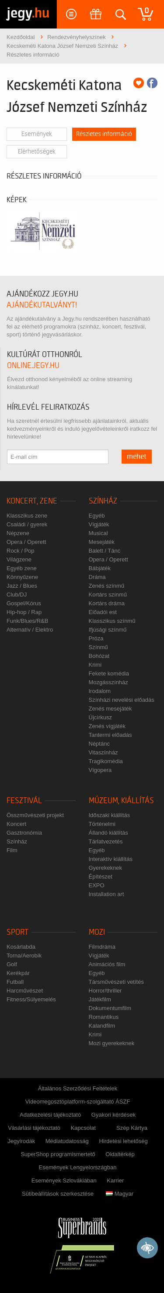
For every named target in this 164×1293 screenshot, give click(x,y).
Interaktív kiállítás (111, 859)
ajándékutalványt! (42, 305)
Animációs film (107, 964)
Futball (15, 982)
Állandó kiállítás (108, 832)
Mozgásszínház (108, 682)
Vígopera (100, 770)
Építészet (100, 876)
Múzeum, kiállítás (121, 800)
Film (12, 850)
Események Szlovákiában (64, 1180)
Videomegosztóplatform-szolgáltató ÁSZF (77, 1101)
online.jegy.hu (33, 365)
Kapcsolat (83, 1128)
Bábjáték (100, 568)
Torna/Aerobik (24, 955)
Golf (12, 964)
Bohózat (99, 656)
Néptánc (99, 743)
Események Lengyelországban (78, 1167)
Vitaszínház (103, 752)
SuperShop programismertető (58, 1154)
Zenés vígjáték (107, 726)
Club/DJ (17, 594)
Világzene (19, 559)
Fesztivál (24, 800)
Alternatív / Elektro (30, 629)
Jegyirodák (21, 1141)
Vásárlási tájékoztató (34, 1128)
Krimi (95, 664)
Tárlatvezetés (106, 841)
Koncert (16, 824)
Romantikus (104, 1017)
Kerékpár (18, 973)
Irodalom (100, 691)
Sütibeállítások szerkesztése (58, 1193)
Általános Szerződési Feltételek (77, 1088)
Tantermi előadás (110, 735)
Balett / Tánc (105, 550)
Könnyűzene (22, 577)
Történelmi (102, 824)
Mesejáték (102, 542)
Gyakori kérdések (113, 1114)
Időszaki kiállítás (109, 815)
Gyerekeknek (105, 867)
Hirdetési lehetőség (123, 1141)
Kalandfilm (102, 1025)
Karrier (115, 1180)
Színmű (98, 647)
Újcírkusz (100, 717)
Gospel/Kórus (24, 603)
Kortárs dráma (107, 603)
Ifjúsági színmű (108, 629)
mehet (137, 457)
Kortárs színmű (108, 594)
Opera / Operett (26, 542)
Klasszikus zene (27, 515)
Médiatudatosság (67, 1141)
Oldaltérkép (119, 1154)
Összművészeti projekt (35, 815)
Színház (103, 501)
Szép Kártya (131, 1128)
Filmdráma (102, 946)
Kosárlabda (21, 946)
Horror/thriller (105, 990)
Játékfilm (100, 999)
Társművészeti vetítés (116, 982)
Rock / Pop (21, 550)
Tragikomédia (106, 761)
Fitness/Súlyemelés (31, 999)
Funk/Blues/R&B (27, 621)
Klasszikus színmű (112, 621)
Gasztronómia (24, 832)
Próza (96, 638)
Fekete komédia (109, 673)
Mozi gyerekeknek (112, 1043)
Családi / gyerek (27, 524)
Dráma (97, 577)
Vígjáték (99, 524)
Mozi (97, 932)
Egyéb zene (22, 568)
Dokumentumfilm (110, 1008)
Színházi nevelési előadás (121, 700)
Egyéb (97, 515)
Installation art (106, 894)
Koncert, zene (32, 501)
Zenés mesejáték (110, 708)
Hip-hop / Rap (24, 612)
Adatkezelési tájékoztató (50, 1114)
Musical (98, 533)
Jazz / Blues (22, 585)
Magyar (119, 1193)
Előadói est (103, 612)
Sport (17, 932)
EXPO (97, 885)
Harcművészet (25, 990)
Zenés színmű (107, 585)
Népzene (18, 533)
